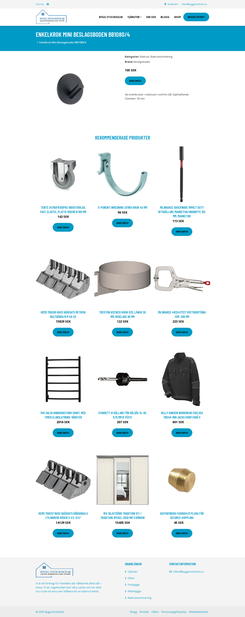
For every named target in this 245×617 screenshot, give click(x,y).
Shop (177, 16)
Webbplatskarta (198, 611)
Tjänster (133, 571)
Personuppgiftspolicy (174, 611)
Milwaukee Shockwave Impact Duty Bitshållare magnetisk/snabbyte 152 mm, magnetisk (181, 211)
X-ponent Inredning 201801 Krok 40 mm (122, 207)
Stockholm (171, 4)
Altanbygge (134, 590)
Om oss (151, 16)
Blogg (165, 16)
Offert (131, 577)
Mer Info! (135, 80)
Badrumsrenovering (139, 597)
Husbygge (134, 584)
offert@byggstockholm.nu (194, 4)
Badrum (144, 56)
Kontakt (144, 611)
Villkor (155, 611)
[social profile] (47, 4)
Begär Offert (196, 16)
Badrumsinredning (161, 56)
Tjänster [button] (133, 16)
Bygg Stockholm (111, 16)
